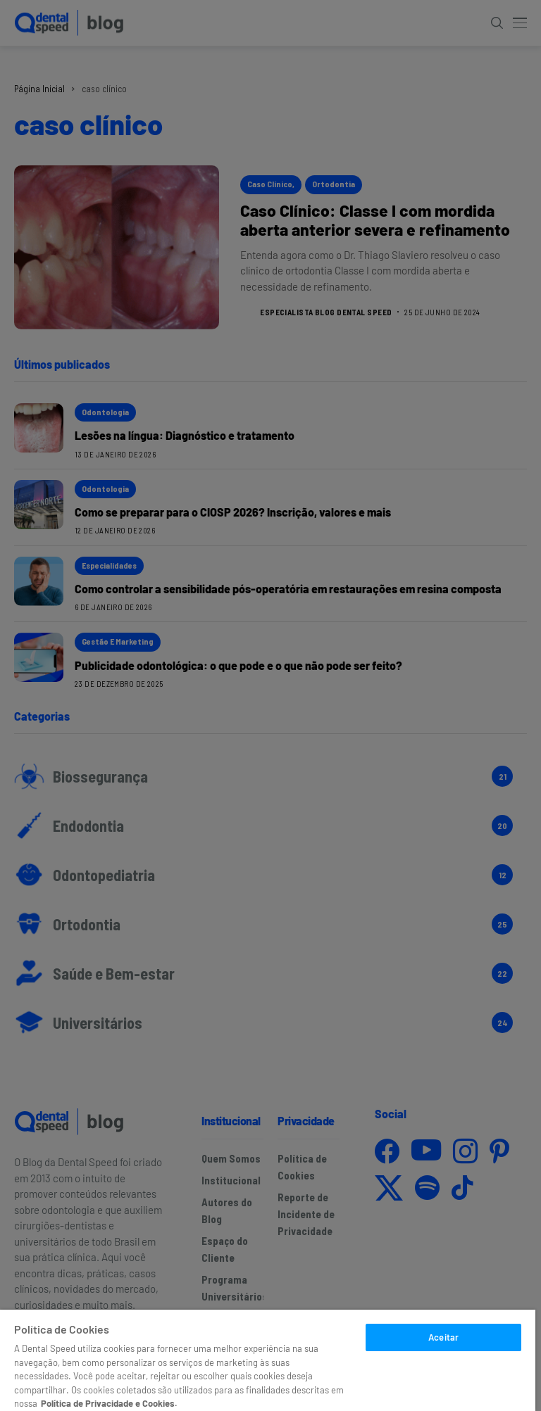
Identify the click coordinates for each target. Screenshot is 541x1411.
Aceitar (443, 1337)
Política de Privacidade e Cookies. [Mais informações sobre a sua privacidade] (109, 1403)
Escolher (443, 1367)
